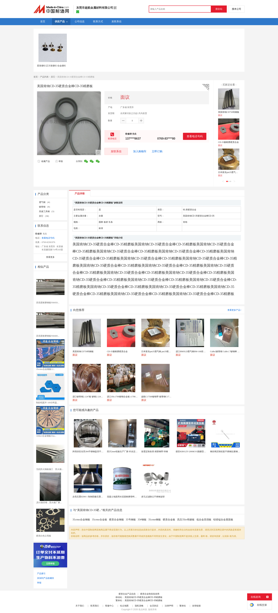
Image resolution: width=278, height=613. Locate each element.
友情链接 (196, 606)
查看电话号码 (195, 136)
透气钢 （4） (45, 202)
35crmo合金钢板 (81, 519)
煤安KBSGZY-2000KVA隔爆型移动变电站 (195, 451)
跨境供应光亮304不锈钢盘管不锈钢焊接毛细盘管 (95, 451)
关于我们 (80, 606)
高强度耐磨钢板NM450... (47, 302)
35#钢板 (142, 519)
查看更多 (50, 257)
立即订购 (157, 151)
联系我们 (94, 606)
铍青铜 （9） (45, 207)
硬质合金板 (169, 519)
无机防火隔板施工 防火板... (49, 469)
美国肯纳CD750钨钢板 (228, 112)
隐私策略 (139, 606)
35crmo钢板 (154, 519)
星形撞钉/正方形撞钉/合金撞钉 (51, 65)
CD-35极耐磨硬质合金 (228, 142)
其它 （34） (44, 216)
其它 (53, 77)
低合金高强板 (203, 519)
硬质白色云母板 (43, 536)
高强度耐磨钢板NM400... (47, 336)
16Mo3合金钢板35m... (46, 436)
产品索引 (41, 573)
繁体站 (182, 606)
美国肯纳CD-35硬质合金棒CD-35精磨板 (143, 597)
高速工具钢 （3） (47, 211)
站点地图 (124, 606)
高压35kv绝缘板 (185, 519)
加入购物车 (139, 151)
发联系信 (116, 151)
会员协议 (154, 606)
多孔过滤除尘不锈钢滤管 (153, 496)
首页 (36, 77)
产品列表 (44, 77)
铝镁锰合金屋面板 (223, 519)
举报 (59, 161)
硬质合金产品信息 (127, 594)
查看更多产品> (234, 310)
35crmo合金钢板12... (45, 369)
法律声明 (169, 606)
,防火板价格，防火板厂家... (49, 502)
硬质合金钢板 (116, 519)
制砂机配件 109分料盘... (47, 402)
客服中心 (109, 606)
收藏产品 (43, 161)
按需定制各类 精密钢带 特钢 (154, 451)
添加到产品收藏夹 (45, 578)
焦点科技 (142, 609)
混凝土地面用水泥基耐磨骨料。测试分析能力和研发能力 (133, 496)
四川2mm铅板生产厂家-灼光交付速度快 (125, 451)
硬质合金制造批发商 (149, 594)
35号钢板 (131, 519)
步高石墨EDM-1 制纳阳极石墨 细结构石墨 (92, 496)
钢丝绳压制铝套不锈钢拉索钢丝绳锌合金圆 (230, 451)
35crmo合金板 (99, 519)
